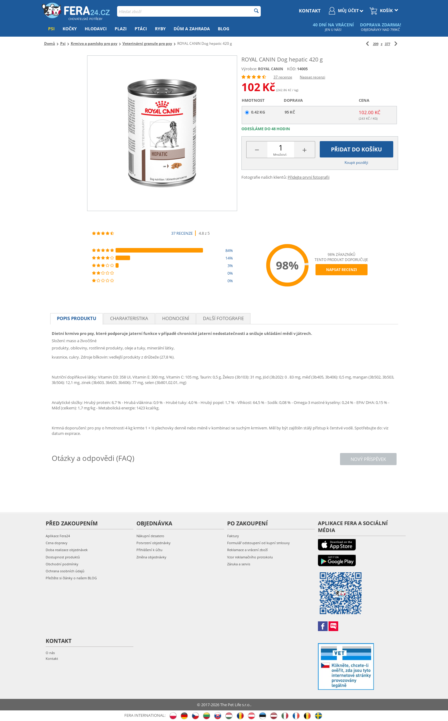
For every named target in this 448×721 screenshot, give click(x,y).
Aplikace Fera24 (58, 536)
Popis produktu (76, 318)
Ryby (160, 28)
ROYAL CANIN (270, 68)
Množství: (280, 154)
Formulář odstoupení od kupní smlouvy (258, 543)
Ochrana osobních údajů (65, 571)
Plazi (121, 28)
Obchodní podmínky (62, 564)
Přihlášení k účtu (149, 549)
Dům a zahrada (192, 28)
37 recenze (282, 77)
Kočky (70, 28)
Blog (223, 28)
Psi (51, 28)
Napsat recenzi (312, 77)
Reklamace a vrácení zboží (247, 549)
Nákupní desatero (150, 536)
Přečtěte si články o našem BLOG (71, 578)
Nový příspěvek (368, 459)
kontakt (310, 11)
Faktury (233, 536)
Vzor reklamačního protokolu (250, 557)
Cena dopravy (56, 543)
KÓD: (291, 68)
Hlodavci (96, 28)
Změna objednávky (151, 557)
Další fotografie (223, 318)
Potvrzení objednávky (153, 543)
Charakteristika (129, 318)
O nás (50, 652)
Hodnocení (175, 318)
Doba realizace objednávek (67, 549)
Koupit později (356, 162)
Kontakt (52, 658)
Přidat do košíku (356, 149)
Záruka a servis (238, 564)
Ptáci (141, 28)
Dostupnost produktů (63, 557)
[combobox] (189, 11)
